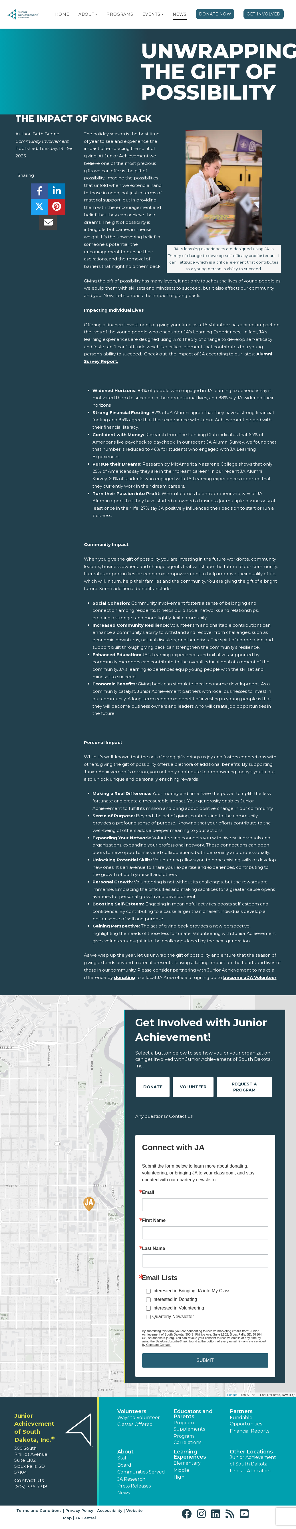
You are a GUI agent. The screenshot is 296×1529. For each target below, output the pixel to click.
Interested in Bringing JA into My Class (191, 1290)
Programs (119, 14)
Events (151, 14)
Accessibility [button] (109, 1510)
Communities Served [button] (141, 1472)
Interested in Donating (174, 1299)
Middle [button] (181, 1470)
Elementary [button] (187, 1463)
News (180, 14)
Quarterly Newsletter (173, 1316)
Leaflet (232, 1395)
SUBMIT (205, 1360)
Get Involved (264, 14)
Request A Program (244, 1087)
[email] (48, 224)
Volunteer (193, 1086)
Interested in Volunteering (178, 1308)
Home (62, 14)
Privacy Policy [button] (79, 1510)
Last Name (153, 1248)
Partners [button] (241, 1411)
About (86, 14)
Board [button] (124, 1465)
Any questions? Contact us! (164, 1116)
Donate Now (215, 14)
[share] (39, 192)
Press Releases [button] (134, 1486)
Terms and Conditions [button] (39, 1510)
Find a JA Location (250, 1470)
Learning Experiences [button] (190, 1454)
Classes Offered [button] (135, 1424)
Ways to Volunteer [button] (138, 1417)
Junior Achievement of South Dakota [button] (253, 1460)
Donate (152, 1086)
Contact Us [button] (29, 1480)
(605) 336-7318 (30, 1487)
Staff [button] (122, 1458)
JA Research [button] (131, 1479)
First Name (154, 1220)
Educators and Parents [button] (193, 1414)
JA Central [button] (85, 1518)
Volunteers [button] (131, 1411)
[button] (96, 14)
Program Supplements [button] (189, 1426)
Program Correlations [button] (187, 1439)
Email (148, 1192)
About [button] (125, 1451)
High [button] (179, 1477)
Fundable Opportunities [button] (246, 1421)
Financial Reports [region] (249, 1431)
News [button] (123, 1493)
